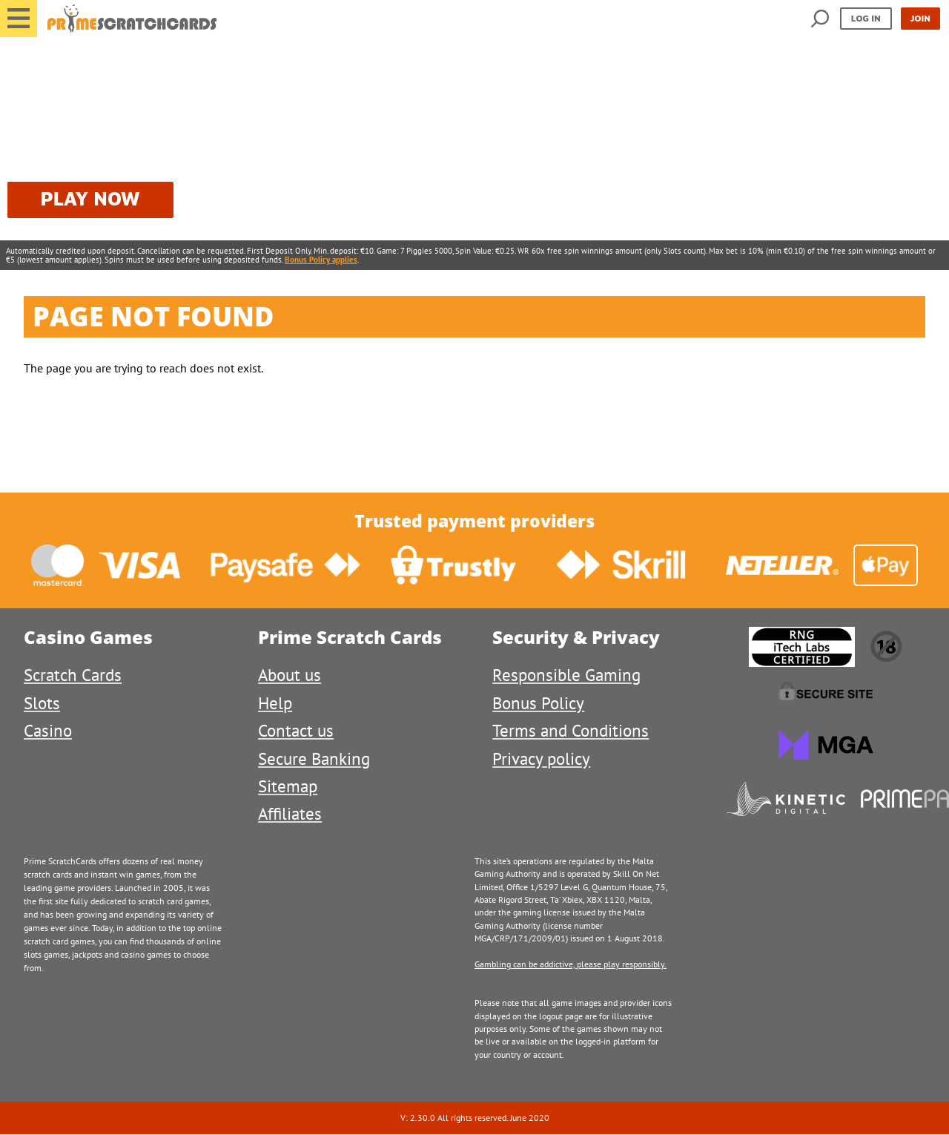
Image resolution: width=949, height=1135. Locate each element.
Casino (48, 730)
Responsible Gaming (566, 674)
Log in (866, 18)
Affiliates (290, 813)
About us (289, 674)
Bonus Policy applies (321, 259)
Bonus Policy (538, 703)
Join (920, 18)
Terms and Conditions (570, 730)
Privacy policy (541, 758)
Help (275, 703)
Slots (42, 703)
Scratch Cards (73, 674)
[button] (18, 18)
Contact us (296, 730)
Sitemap (287, 786)
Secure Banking (314, 758)
